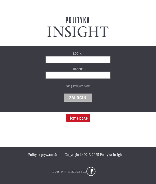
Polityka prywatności (43, 155)
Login (77, 53)
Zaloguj (78, 97)
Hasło (77, 69)
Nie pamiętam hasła (78, 86)
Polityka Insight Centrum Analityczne (78, 26)
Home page (78, 118)
